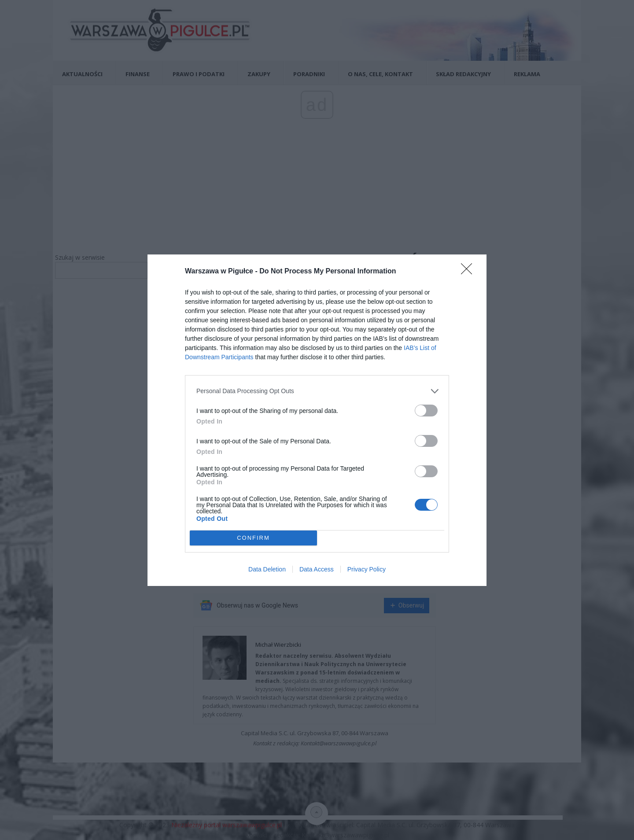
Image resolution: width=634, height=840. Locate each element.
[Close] (469, 271)
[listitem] (317, 391)
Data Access (316, 569)
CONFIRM (253, 537)
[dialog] (317, 420)
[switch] (426, 410)
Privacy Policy (366, 569)
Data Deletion (267, 569)
